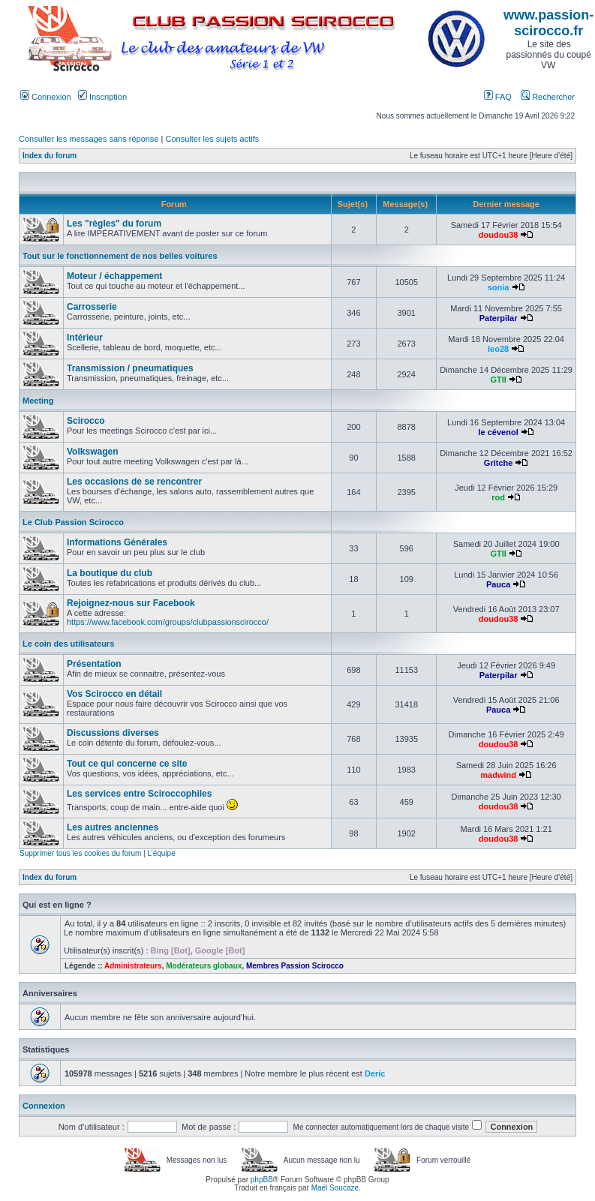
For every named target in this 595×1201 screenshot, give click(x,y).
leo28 (498, 348)
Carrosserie (92, 307)
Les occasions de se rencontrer (134, 481)
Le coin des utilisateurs (68, 643)
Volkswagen (92, 451)
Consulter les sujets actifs (212, 138)
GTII (498, 379)
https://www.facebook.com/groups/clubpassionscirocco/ (168, 621)
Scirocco (86, 421)
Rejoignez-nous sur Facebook (131, 603)
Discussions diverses (113, 733)
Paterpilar (498, 318)
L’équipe (161, 853)
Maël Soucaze (335, 1188)
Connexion (45, 96)
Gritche (498, 462)
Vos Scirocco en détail (114, 694)
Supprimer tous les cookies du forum (80, 853)
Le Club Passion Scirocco (73, 522)
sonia (498, 287)
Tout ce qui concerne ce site (127, 763)
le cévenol (498, 432)
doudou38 (498, 234)
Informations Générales (117, 542)
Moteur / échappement (114, 276)
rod (498, 497)
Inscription (102, 96)
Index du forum (50, 156)
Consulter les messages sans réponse (88, 138)
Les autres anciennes (112, 827)
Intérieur (85, 337)
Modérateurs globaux (204, 966)
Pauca (498, 584)
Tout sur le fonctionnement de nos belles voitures (120, 255)
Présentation (94, 664)
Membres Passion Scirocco (295, 966)
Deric (375, 1073)
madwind (498, 774)
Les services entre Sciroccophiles (139, 793)
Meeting (38, 400)
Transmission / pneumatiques (130, 368)
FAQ (498, 96)
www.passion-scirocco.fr (548, 23)
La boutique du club (109, 573)
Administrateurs (133, 966)
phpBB (262, 1179)
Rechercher (548, 96)
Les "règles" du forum (114, 223)
